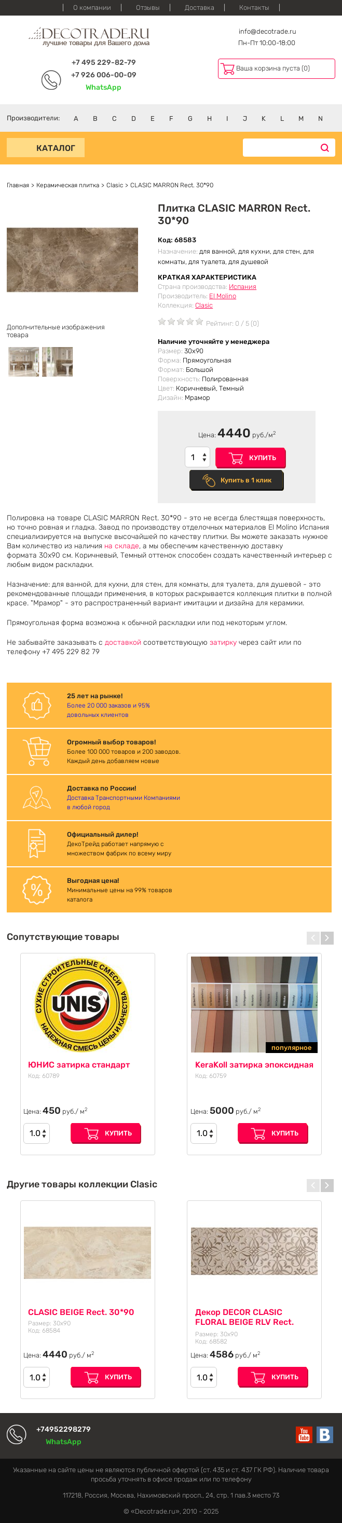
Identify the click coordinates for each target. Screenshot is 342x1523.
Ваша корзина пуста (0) (273, 68)
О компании (92, 7)
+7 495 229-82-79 (104, 62)
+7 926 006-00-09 (103, 75)
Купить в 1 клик (246, 480)
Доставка (199, 7)
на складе (121, 546)
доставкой (123, 642)
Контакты (254, 7)
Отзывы (148, 7)
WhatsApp (103, 87)
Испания (242, 286)
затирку (223, 642)
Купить (262, 458)
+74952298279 (63, 1429)
